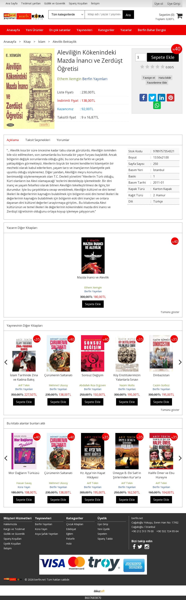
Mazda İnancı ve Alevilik (93, 277)
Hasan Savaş (24, 483)
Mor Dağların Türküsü (24, 473)
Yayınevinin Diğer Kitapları (25, 326)
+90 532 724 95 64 (167, 531)
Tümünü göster (170, 312)
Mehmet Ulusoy (58, 385)
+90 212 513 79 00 (142, 531)
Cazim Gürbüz (161, 385)
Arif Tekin (24, 385)
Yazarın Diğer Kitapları (22, 228)
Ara (128, 15)
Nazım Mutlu (127, 385)
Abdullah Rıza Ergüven (92, 385)
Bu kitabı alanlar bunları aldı (26, 423)
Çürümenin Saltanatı (58, 375)
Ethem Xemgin (93, 287)
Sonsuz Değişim (92, 375)
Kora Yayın (24, 487)
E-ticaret (87, 591)
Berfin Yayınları (93, 291)
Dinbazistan (161, 375)
